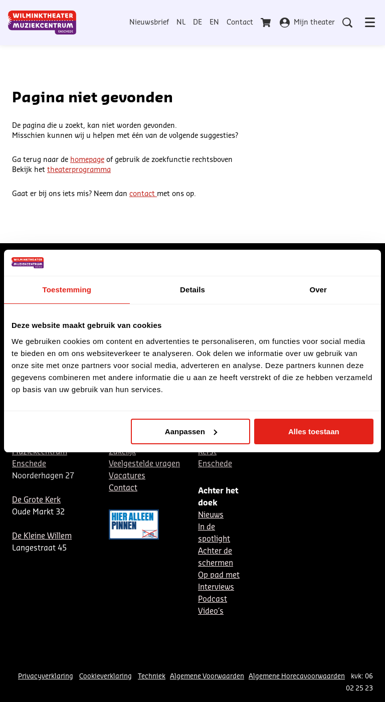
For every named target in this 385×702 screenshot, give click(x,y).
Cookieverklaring (105, 676)
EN (214, 22)
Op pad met (219, 575)
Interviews (216, 587)
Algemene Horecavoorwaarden (297, 676)
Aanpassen (191, 431)
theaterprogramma (79, 169)
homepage (87, 159)
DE (197, 22)
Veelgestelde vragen (144, 464)
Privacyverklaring (45, 676)
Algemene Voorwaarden (207, 676)
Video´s (211, 611)
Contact (240, 22)
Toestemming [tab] (67, 289)
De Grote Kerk (36, 500)
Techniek (151, 676)
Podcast (212, 599)
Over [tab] (318, 289)
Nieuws (211, 515)
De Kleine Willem (42, 536)
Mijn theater (307, 23)
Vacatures (127, 476)
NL (180, 22)
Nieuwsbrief (149, 22)
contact (143, 194)
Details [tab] (192, 289)
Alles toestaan (313, 431)
